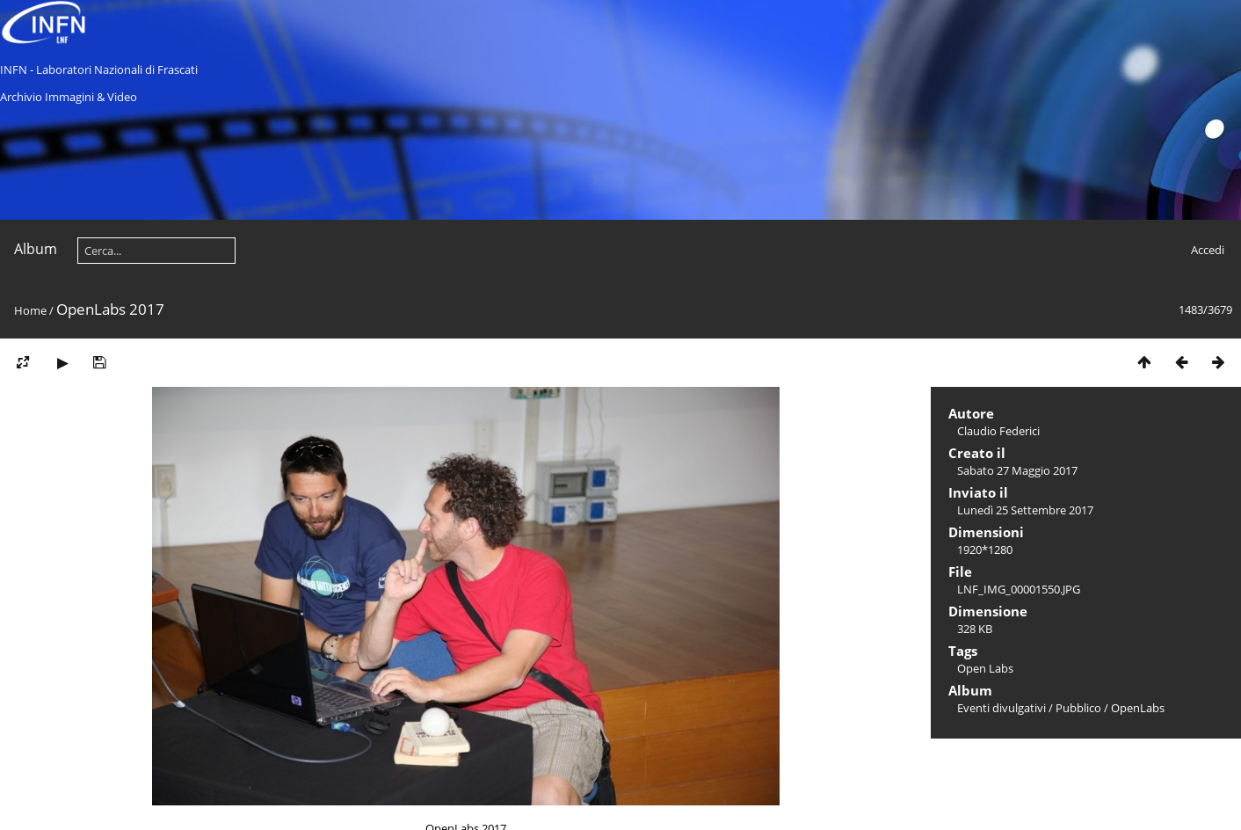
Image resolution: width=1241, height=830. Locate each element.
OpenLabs (1138, 708)
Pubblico (1078, 708)
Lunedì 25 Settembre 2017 (1025, 510)
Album (35, 248)
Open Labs (985, 668)
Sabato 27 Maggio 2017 (1017, 470)
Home (30, 310)
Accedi (1207, 250)
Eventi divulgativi (1001, 708)
